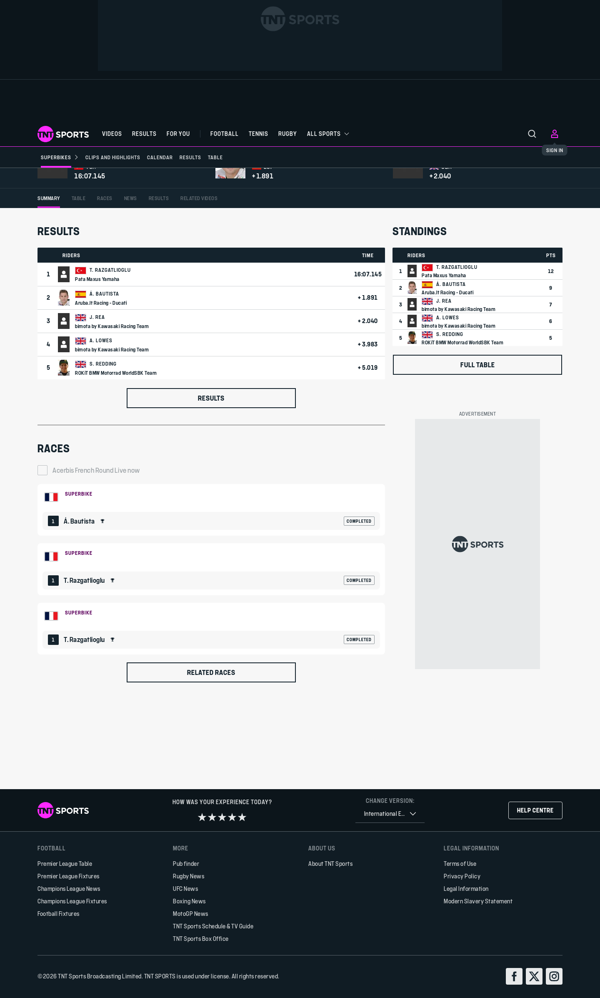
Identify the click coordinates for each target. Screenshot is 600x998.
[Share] (557, 193)
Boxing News (189, 901)
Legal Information (466, 888)
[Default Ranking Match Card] (211, 599)
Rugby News (188, 876)
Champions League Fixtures (72, 901)
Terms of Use (460, 863)
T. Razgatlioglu (110, 360)
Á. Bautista (104, 383)
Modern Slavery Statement (478, 901)
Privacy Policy (462, 876)
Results (211, 488)
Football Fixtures (59, 913)
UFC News (185, 888)
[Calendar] (160, 157)
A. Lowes (101, 430)
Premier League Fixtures (69, 876)
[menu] (532, 133)
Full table (477, 455)
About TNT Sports (330, 863)
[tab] (49, 288)
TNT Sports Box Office (201, 938)
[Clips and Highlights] (113, 157)
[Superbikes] (60, 157)
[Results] (190, 157)
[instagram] (554, 976)
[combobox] (390, 814)
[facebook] (514, 976)
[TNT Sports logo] (63, 134)
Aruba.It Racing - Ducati (101, 393)
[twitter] (534, 976)
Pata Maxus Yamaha (97, 369)
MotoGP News (190, 913)
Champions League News (69, 888)
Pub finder (186, 863)
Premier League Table (65, 863)
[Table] (215, 157)
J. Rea (97, 407)
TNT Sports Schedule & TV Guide (213, 926)
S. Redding (103, 453)
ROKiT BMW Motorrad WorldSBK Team (116, 463)
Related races (211, 762)
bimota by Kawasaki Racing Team (112, 416)
